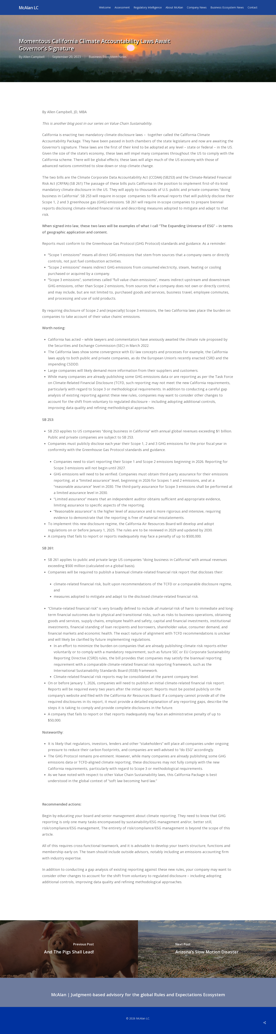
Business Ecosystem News (108, 57)
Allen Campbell (33, 57)
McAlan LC (28, 7)
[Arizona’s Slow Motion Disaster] (207, 949)
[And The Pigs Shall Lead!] (69, 949)
